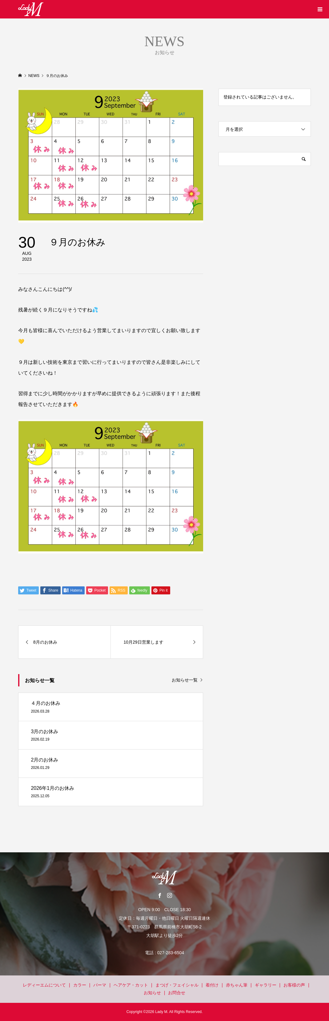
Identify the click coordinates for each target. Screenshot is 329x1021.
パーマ (99, 985)
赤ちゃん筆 (236, 985)
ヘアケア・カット (131, 985)
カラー (79, 985)
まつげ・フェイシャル (177, 985)
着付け (212, 985)
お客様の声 (294, 985)
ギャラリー (265, 985)
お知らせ (152, 992)
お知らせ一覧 (185, 679)
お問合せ (176, 992)
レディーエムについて (44, 985)
